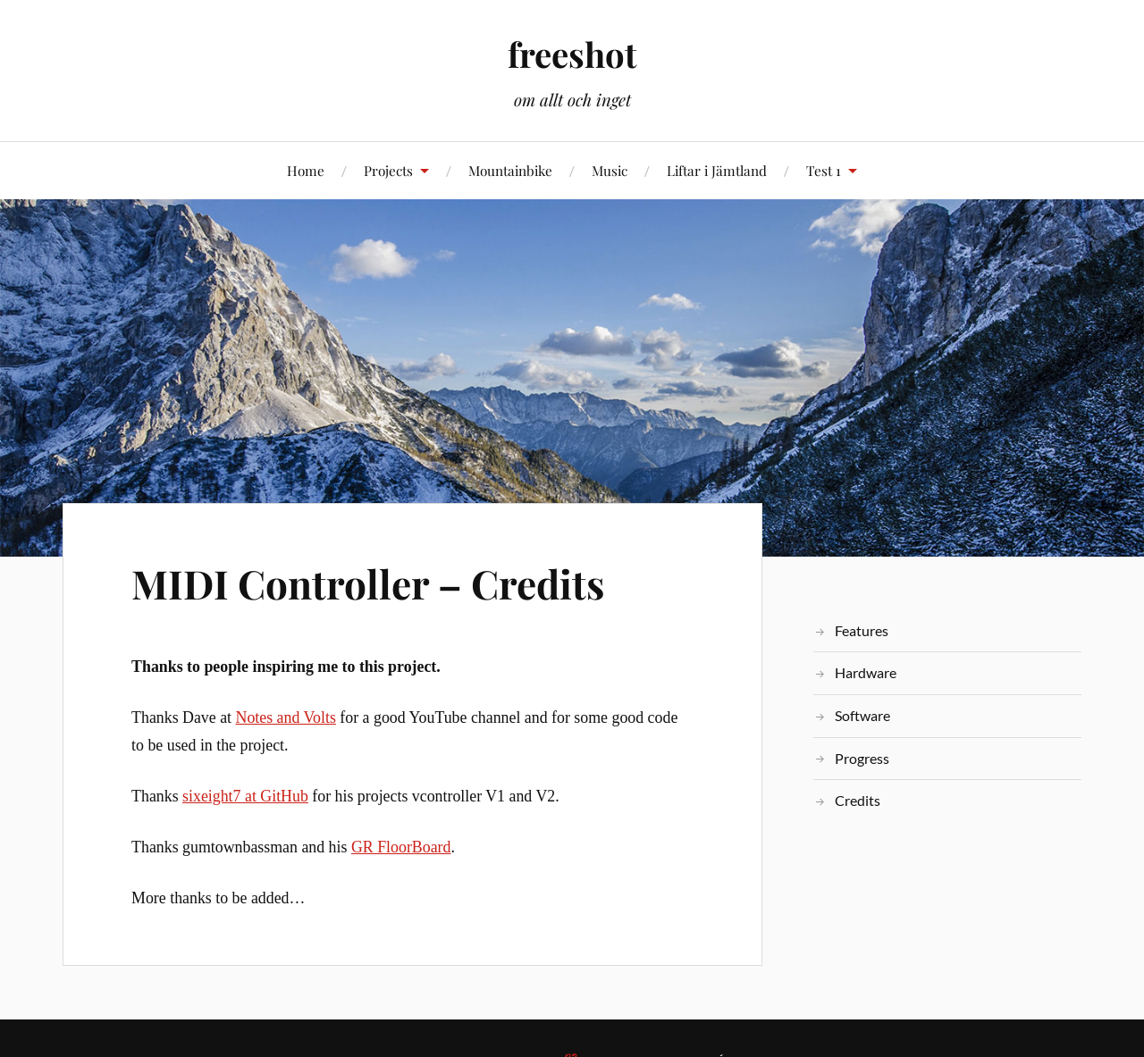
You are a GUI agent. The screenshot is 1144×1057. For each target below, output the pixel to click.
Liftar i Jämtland (717, 170)
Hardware (865, 672)
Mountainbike (510, 170)
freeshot (572, 54)
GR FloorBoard (401, 847)
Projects (388, 170)
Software (862, 715)
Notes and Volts (286, 717)
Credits (857, 800)
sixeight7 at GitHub (245, 796)
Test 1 (823, 170)
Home (305, 170)
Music (609, 170)
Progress (862, 758)
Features (861, 630)
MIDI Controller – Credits (367, 583)
